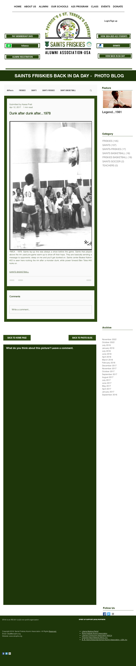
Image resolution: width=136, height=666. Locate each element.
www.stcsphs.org (15, 636)
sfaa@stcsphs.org (14, 634)
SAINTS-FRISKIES (48, 90)
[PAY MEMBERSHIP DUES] (22, 36)
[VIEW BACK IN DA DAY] (115, 56)
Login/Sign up (110, 21)
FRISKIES (22, 90)
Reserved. (52, 631)
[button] (30, 7)
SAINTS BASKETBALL (68, 90)
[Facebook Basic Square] (104, 614)
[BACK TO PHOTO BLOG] (82, 337)
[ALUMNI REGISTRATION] (22, 56)
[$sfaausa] (25, 45)
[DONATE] (116, 45)
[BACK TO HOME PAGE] (17, 337)
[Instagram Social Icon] (10, 653)
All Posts (10, 90)
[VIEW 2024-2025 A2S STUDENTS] (114, 36)
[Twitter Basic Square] (108, 614)
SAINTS (34, 90)
